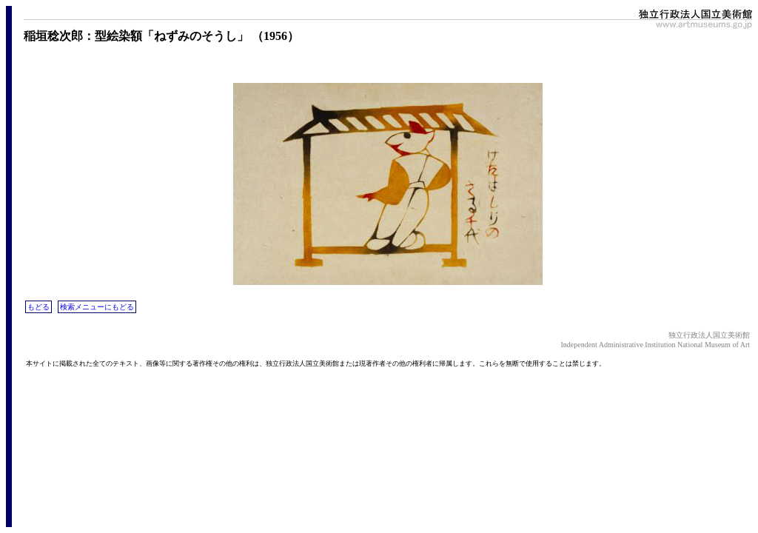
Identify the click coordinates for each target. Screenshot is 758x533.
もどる (38, 307)
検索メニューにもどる (97, 307)
